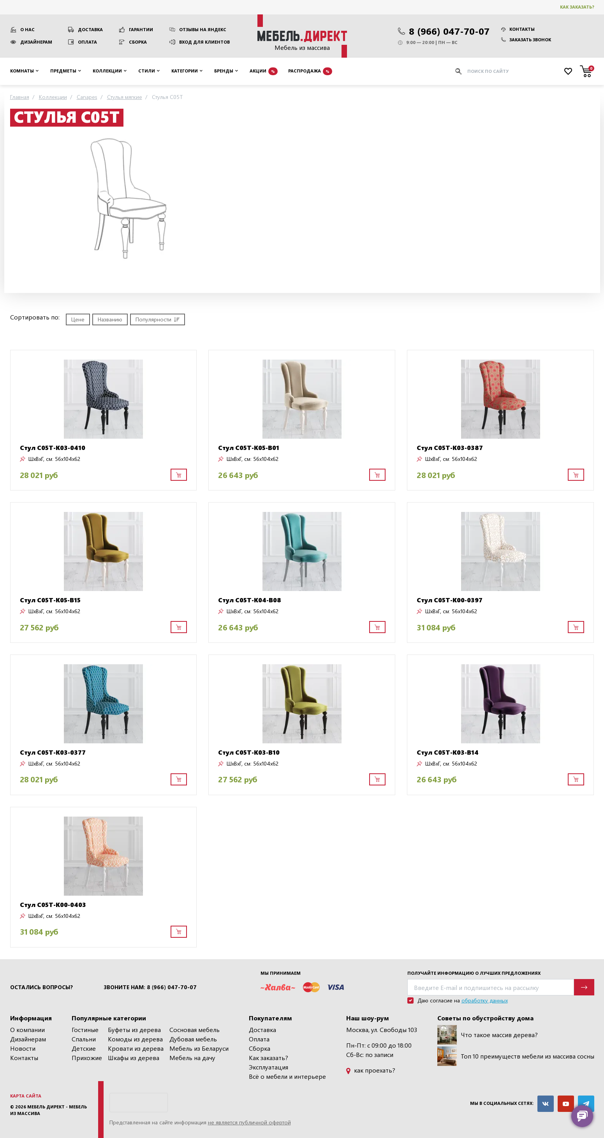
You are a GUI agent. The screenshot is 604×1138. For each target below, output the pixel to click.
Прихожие (87, 1057)
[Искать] (458, 71)
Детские (84, 1048)
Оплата (87, 42)
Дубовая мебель (193, 1039)
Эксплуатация (268, 1067)
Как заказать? (577, 7)
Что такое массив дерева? (487, 1034)
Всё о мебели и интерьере (287, 1076)
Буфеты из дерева (134, 1029)
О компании (27, 1029)
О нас (27, 29)
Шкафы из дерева (133, 1057)
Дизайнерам (36, 42)
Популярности (158, 319)
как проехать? (370, 1070)
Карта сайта (25, 1096)
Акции (264, 71)
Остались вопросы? (41, 987)
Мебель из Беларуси (199, 1048)
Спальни (84, 1039)
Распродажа (310, 71)
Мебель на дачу (192, 1057)
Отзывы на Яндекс (202, 29)
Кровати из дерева (136, 1048)
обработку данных (484, 1000)
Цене (78, 319)
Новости (22, 1048)
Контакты (518, 29)
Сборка (138, 42)
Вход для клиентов (204, 42)
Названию (110, 319)
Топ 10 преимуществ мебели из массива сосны (515, 1056)
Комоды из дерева (135, 1039)
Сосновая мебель (194, 1029)
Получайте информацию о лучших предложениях (474, 973)
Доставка (90, 29)
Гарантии (141, 29)
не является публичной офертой (249, 1122)
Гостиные (85, 1029)
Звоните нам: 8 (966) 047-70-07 (150, 987)
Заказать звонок (526, 39)
